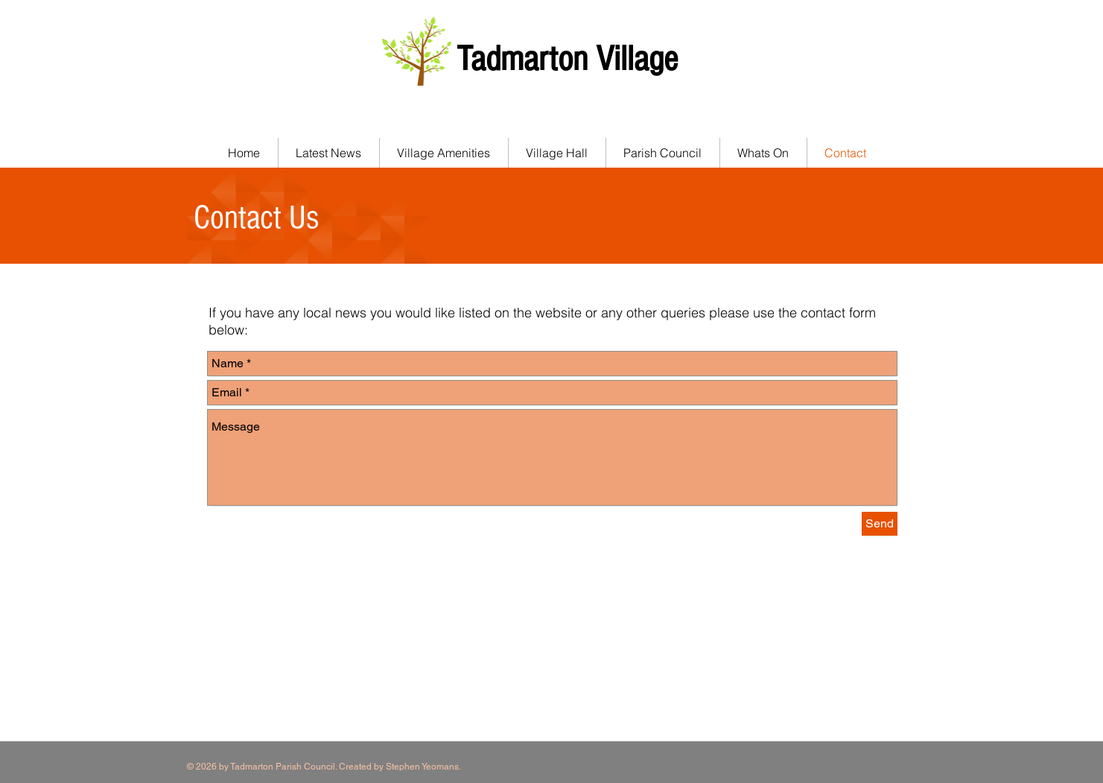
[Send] (879, 524)
